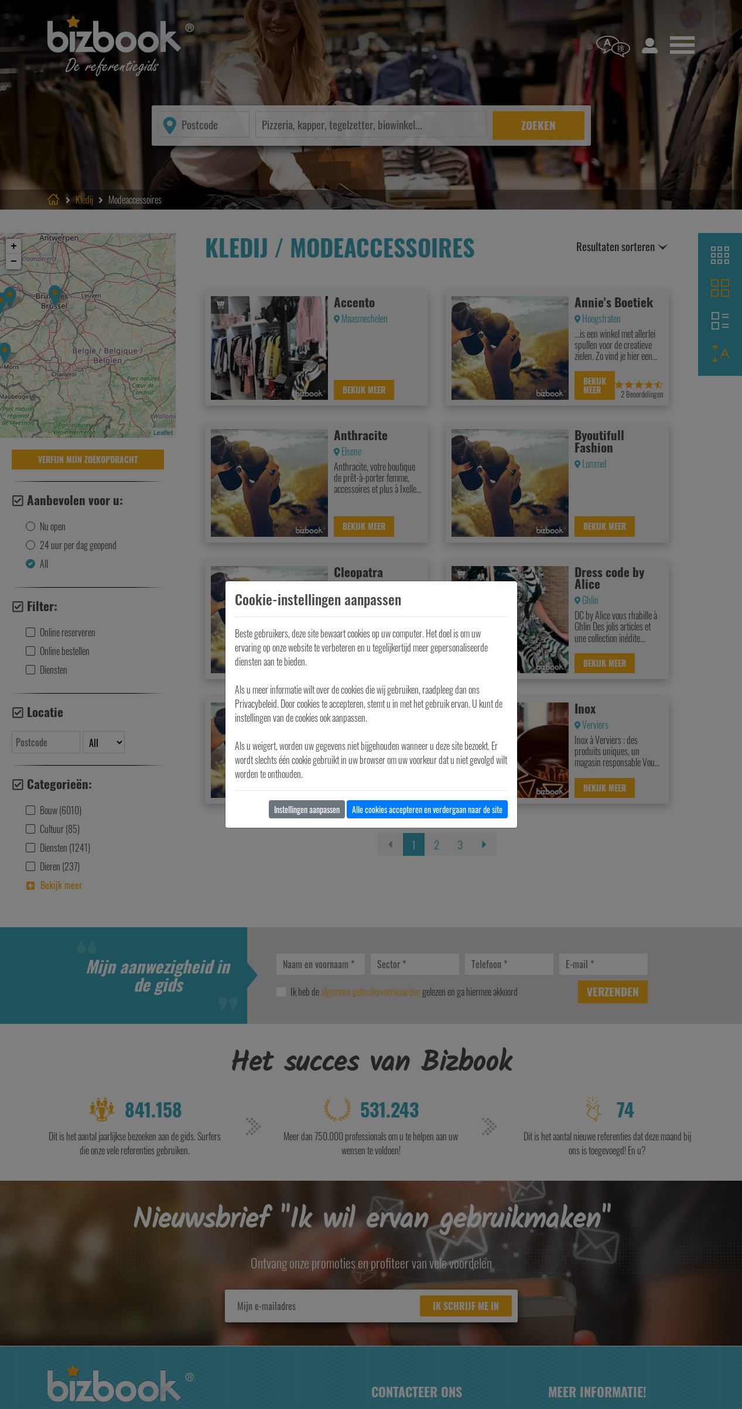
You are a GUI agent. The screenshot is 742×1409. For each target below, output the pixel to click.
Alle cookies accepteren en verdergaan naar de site (427, 809)
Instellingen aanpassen (307, 809)
